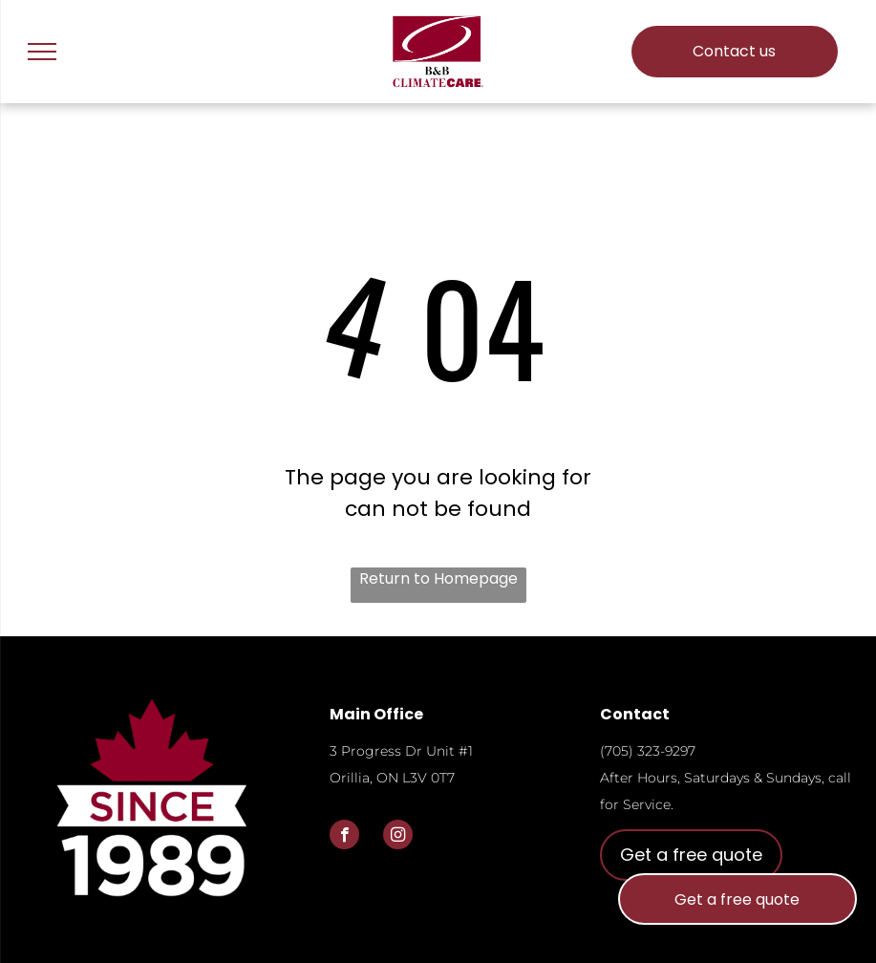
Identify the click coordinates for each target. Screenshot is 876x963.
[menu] (42, 51)
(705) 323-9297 (647, 751)
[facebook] (344, 837)
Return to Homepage (438, 578)
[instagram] (398, 837)
